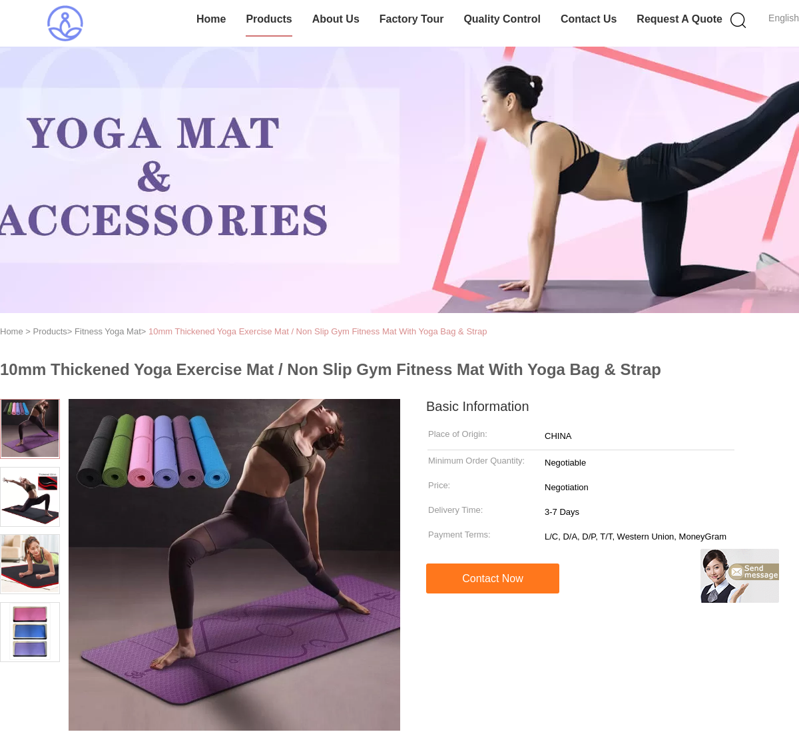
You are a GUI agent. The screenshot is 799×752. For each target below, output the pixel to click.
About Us (336, 19)
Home (211, 19)
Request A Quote (679, 19)
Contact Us (589, 19)
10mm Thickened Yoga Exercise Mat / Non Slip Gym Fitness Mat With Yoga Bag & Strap (317, 331)
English (783, 18)
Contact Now (492, 578)
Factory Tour (412, 19)
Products (269, 19)
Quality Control (502, 19)
